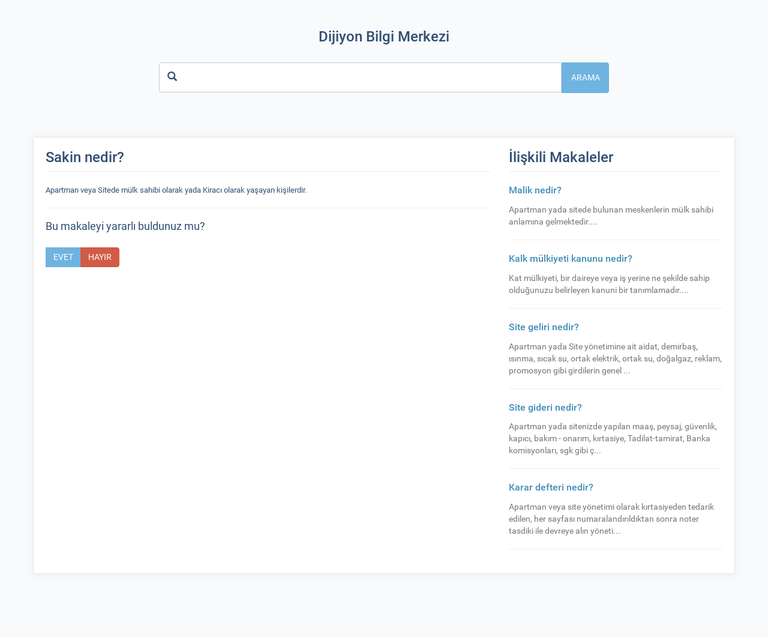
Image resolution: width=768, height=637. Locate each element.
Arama (585, 77)
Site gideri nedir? (545, 407)
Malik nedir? (535, 190)
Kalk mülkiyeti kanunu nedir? (570, 258)
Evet (63, 257)
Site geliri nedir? (544, 327)
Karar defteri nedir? (551, 487)
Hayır (100, 257)
